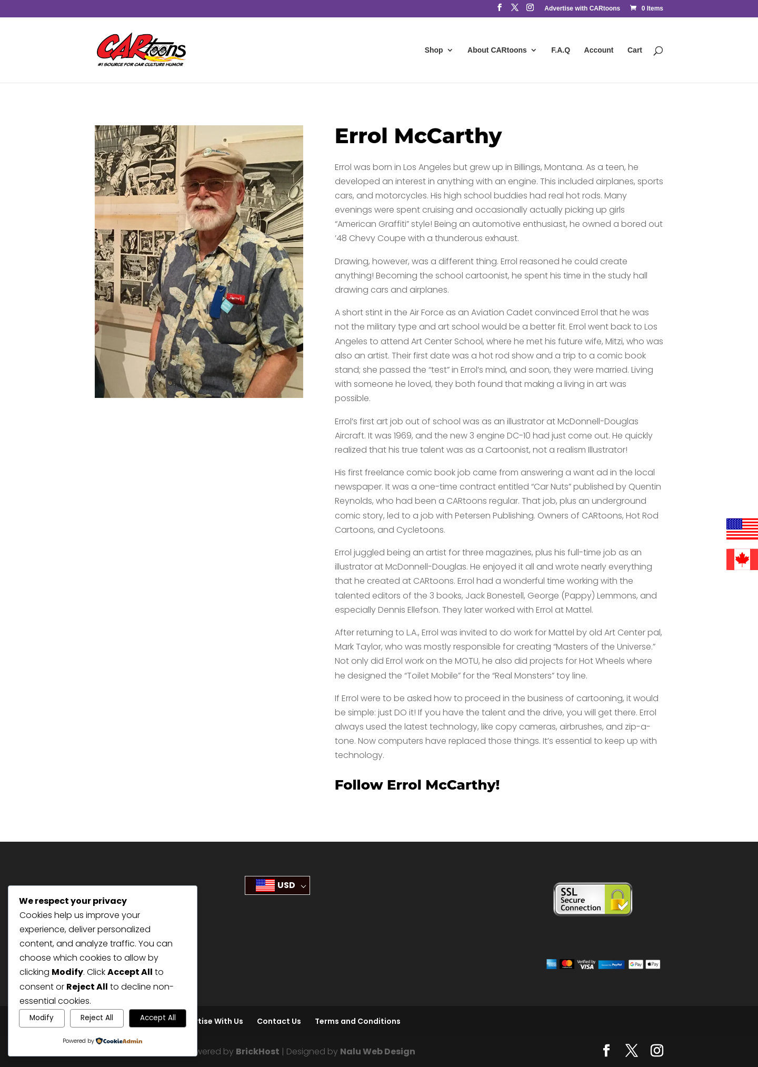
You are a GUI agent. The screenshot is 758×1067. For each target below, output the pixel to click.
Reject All (97, 1018)
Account (599, 50)
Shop (434, 50)
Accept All (158, 1018)
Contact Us (279, 1021)
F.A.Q (560, 50)
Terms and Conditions (358, 1021)
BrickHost (258, 1051)
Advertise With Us (209, 1021)
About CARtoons (497, 50)
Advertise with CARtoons (582, 8)
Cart (634, 50)
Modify (41, 1018)
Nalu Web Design (377, 1051)
